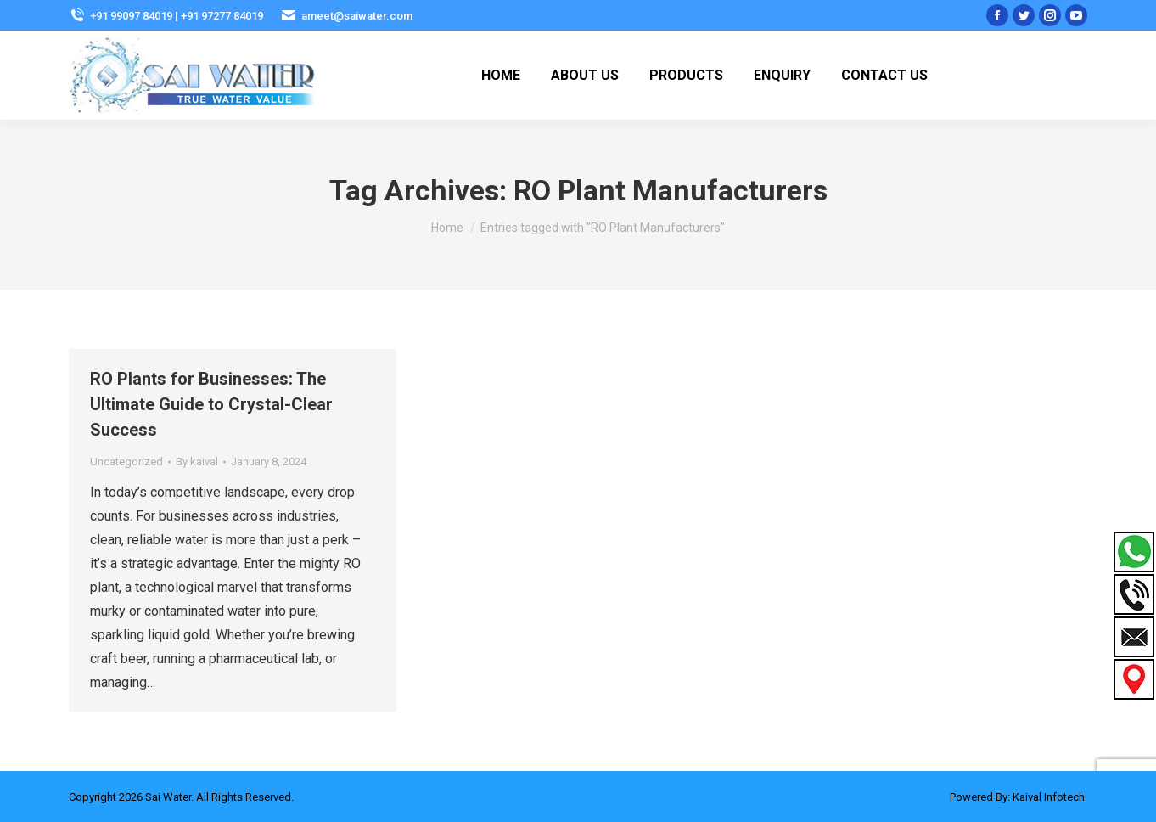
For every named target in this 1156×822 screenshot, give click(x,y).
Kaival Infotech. (1050, 797)
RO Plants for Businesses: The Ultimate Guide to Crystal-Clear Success (211, 404)
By (197, 461)
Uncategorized (126, 461)
